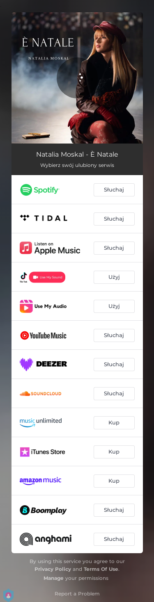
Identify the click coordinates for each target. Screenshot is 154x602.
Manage (54, 578)
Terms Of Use (101, 569)
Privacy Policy (52, 569)
